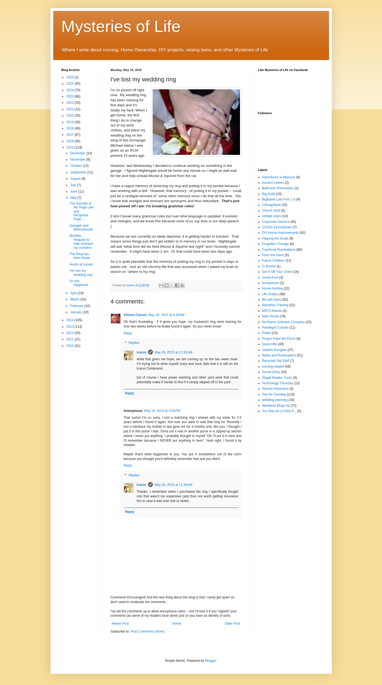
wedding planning (275, 400)
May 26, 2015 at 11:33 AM (173, 352)
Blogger (210, 661)
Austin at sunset (81, 264)
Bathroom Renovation (278, 188)
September (78, 172)
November (78, 159)
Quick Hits (269, 344)
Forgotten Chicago (275, 244)
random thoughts (274, 350)
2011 (70, 339)
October (76, 166)
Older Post (232, 623)
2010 (70, 346)
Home (176, 623)
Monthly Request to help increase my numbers (81, 241)
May (73, 198)
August (75, 179)
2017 (70, 135)
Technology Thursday (277, 383)
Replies (134, 343)
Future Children (273, 260)
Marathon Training (275, 305)
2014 (70, 320)
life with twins (272, 300)
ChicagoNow (271, 205)
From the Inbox (273, 255)
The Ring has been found (79, 256)
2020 (70, 115)
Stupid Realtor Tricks (277, 378)
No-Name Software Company (283, 322)
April (74, 293)
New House (270, 316)
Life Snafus (270, 294)
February (77, 306)
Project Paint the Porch (279, 339)
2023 (70, 96)
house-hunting (272, 288)
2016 (70, 141)
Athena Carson (135, 315)
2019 (70, 122)
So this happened (78, 283)
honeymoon (270, 283)
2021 (70, 109)
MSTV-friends (272, 311)
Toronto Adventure (275, 389)
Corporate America (275, 222)
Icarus (141, 352)
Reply (128, 333)
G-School (269, 266)
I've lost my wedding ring (80, 272)
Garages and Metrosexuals (81, 227)
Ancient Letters (273, 183)
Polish (266, 333)
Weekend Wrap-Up (276, 406)
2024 (70, 90)
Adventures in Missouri (278, 177)
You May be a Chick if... (279, 411)
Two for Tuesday (274, 394)
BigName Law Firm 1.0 (278, 199)
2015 (70, 147)
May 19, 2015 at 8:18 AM (167, 315)
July (73, 185)
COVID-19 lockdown (277, 227)
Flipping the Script (275, 238)
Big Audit (268, 194)
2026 (70, 77)
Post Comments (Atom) (148, 631)
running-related (273, 366)
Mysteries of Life (121, 26)
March (75, 299)
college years (272, 216)
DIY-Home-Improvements (280, 233)
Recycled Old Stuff (275, 361)
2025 (70, 83)
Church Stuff (271, 210)
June (74, 191)
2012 (70, 333)
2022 (70, 103)
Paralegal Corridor (275, 327)
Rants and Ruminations (279, 355)
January (76, 312)
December (78, 153)
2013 (70, 327)
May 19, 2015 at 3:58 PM (162, 411)
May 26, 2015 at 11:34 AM (173, 485)
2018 (70, 128)
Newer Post (120, 623)
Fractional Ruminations (279, 250)
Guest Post (270, 277)
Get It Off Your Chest (277, 272)
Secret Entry (271, 372)
